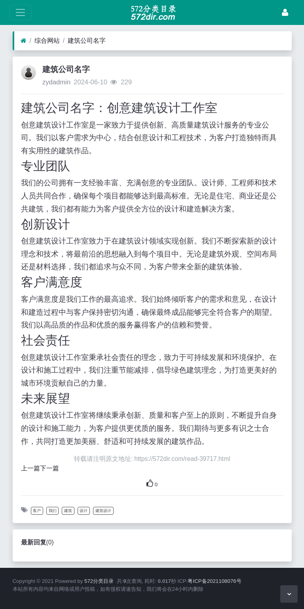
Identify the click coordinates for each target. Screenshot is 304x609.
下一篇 (49, 468)
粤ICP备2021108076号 (214, 581)
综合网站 (47, 40)
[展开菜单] (20, 12)
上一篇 (30, 468)
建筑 (68, 510)
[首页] (24, 41)
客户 (37, 510)
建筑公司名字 (87, 40)
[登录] (285, 12)
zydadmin (56, 82)
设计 (83, 510)
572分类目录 (99, 581)
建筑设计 (103, 510)
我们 (53, 510)
